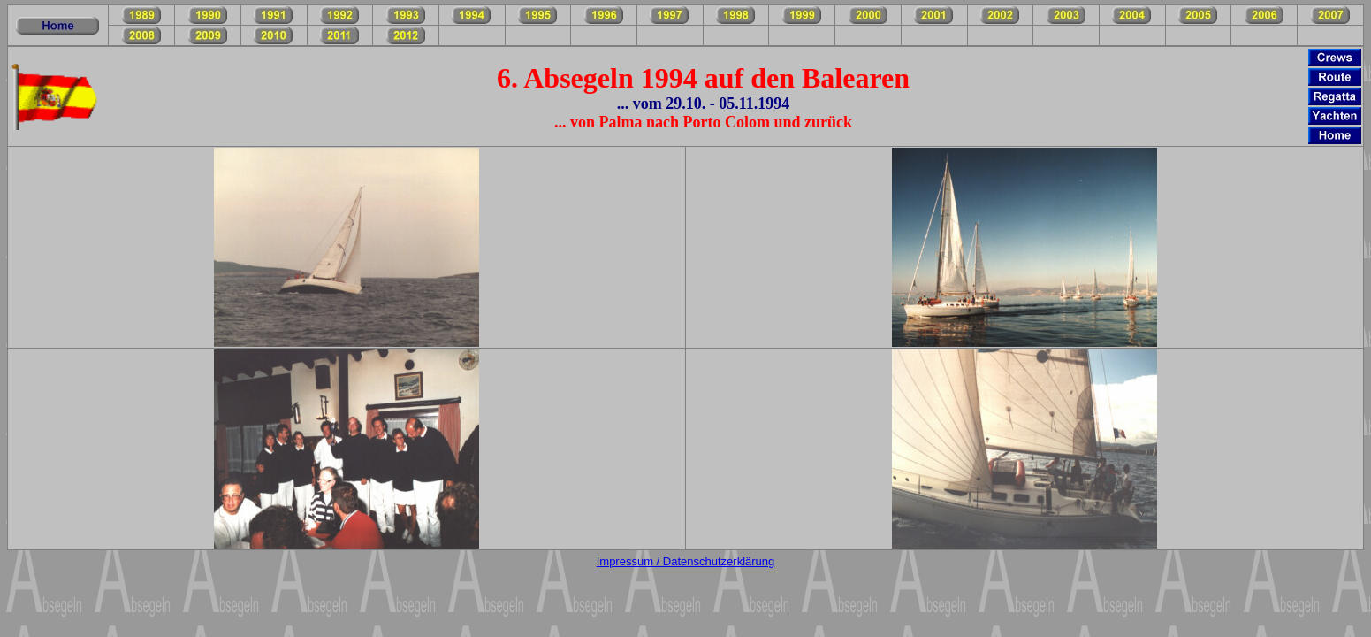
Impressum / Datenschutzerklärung (686, 561)
